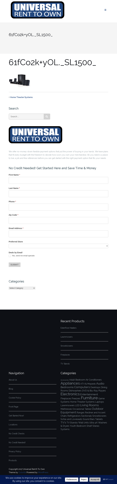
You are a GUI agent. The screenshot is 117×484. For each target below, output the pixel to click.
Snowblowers (67, 346)
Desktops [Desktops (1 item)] (95, 387)
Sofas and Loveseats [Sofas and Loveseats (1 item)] (71, 419)
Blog (11, 389)
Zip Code (13, 215)
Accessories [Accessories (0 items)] (65, 380)
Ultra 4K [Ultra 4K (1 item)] (93, 422)
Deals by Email (15, 252)
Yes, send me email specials (22, 256)
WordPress (43, 472)
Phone (12, 201)
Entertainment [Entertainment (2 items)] (89, 394)
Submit (15, 265)
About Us (13, 380)
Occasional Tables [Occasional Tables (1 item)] (81, 409)
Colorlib (22, 472)
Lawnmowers (67, 337)
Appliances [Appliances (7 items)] (70, 383)
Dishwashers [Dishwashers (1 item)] (75, 390)
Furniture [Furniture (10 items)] (89, 397)
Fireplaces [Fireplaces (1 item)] (66, 398)
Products (13, 460)
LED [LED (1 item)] (77, 405)
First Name (14, 175)
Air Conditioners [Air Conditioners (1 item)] (94, 379)
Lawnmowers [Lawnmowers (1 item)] (68, 405)
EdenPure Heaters (68, 328)
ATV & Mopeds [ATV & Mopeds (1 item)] (88, 383)
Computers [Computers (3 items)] (82, 387)
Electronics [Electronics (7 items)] (70, 394)
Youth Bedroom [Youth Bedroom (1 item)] (78, 426)
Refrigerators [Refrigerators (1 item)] (74, 416)
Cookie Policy (15, 398)
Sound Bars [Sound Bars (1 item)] (89, 419)
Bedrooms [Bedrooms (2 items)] (67, 387)
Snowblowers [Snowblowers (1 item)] (99, 416)
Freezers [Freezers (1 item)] (76, 398)
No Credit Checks (16, 433)
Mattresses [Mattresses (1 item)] (66, 409)
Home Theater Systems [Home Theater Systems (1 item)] (82, 402)
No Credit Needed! (17, 442)
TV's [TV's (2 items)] (63, 422)
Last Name (14, 188)
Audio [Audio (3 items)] (100, 383)
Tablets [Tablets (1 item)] (99, 419)
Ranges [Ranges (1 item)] (80, 412)
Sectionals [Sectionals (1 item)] (86, 416)
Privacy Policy (15, 451)
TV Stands (65, 364)
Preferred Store (16, 242)
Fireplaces (65, 355)
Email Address (16, 228)
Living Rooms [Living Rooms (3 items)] (89, 405)
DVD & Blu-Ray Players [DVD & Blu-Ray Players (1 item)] (94, 390)
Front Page (13, 407)
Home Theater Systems (21, 97)
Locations (13, 425)
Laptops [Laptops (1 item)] (99, 402)
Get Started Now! (16, 416)
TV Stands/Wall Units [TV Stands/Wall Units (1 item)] (78, 422)
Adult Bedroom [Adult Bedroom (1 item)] (77, 379)
